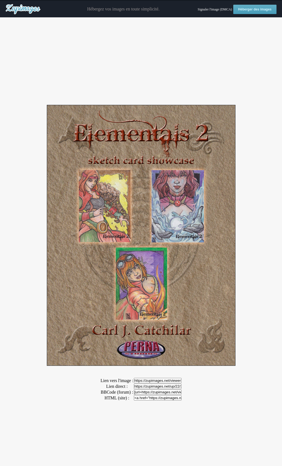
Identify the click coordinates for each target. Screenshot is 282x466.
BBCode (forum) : (117, 392)
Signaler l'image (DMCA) (215, 9)
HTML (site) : (116, 398)
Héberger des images (255, 9)
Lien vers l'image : (117, 380)
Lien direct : (117, 386)
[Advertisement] (141, 61)
